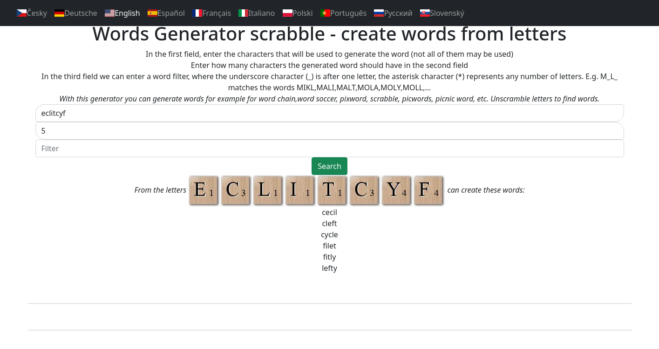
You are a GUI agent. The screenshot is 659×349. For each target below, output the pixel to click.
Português (343, 13)
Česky (32, 13)
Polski (298, 13)
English (122, 13)
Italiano (256, 13)
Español (166, 13)
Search (329, 166)
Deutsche (75, 13)
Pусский (393, 13)
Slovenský (442, 13)
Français (211, 13)
